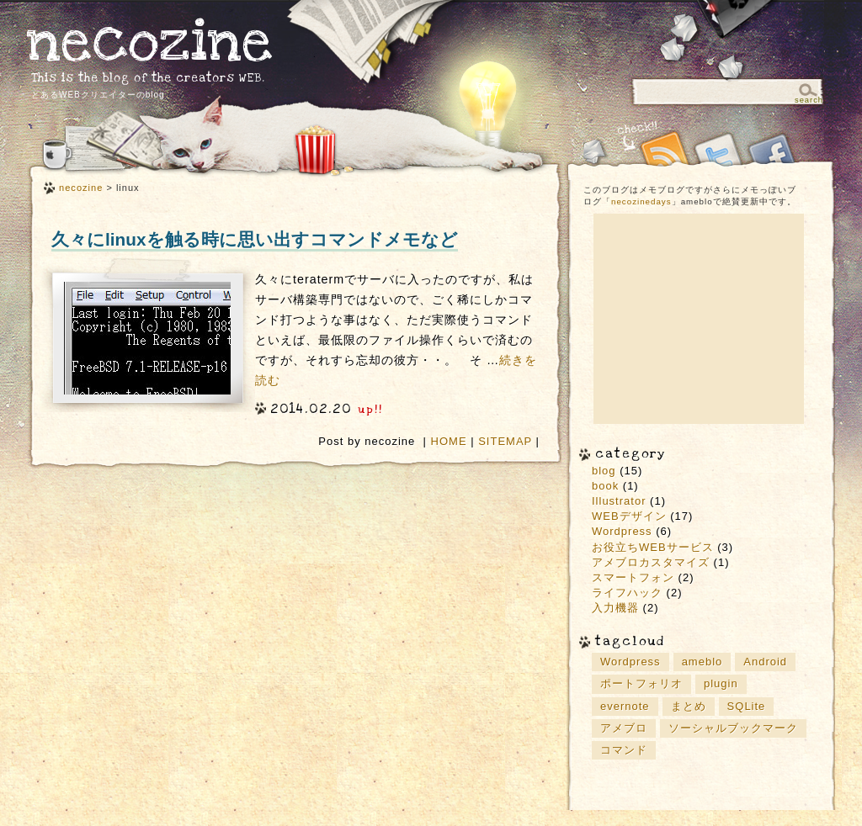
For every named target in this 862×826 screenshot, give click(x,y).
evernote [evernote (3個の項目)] (625, 706)
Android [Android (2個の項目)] (765, 661)
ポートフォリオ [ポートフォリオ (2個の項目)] (641, 683)
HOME (449, 441)
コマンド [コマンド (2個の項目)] (623, 750)
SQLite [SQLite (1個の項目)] (746, 706)
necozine (150, 41)
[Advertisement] (698, 319)
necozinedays (641, 201)
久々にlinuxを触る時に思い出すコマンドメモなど (254, 239)
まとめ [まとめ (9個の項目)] (688, 706)
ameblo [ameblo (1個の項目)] (702, 661)
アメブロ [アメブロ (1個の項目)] (623, 728)
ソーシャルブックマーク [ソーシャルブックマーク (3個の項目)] (733, 728)
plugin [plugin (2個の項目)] (721, 683)
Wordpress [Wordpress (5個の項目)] (630, 661)
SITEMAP (505, 441)
